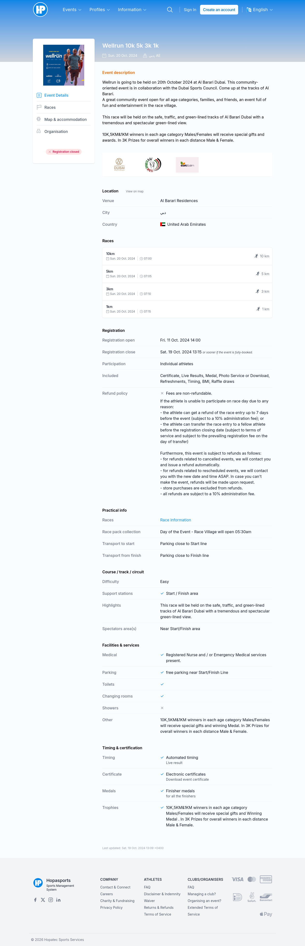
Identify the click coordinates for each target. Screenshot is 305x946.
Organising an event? (204, 901)
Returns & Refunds (159, 907)
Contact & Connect (115, 887)
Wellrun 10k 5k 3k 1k (130, 45)
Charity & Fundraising (117, 901)
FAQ (147, 887)
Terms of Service (157, 914)
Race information (175, 519)
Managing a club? (202, 894)
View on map (134, 191)
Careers (106, 894)
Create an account (219, 9)
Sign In (190, 9)
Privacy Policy (111, 907)
